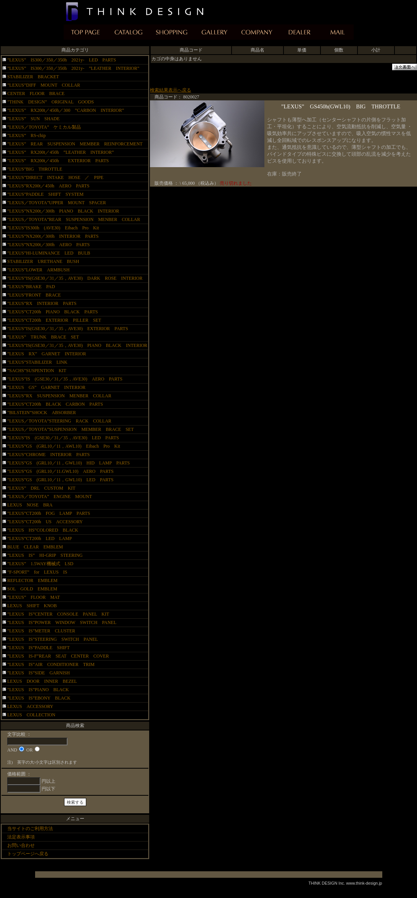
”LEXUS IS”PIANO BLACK (40, 689)
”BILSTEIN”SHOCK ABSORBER (41, 412)
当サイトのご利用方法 (30, 828)
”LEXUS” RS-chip (26, 135)
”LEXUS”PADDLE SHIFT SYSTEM (45, 194)
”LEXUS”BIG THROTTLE (34, 169)
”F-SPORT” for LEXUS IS (37, 572)
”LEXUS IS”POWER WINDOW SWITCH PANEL (61, 622)
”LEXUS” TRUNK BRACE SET (43, 337)
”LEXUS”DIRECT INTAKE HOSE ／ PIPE (55, 177)
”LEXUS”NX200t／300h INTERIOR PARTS (53, 236)
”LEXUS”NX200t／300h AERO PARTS (48, 244)
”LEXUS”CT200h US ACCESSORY (45, 521)
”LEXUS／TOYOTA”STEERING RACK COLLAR (59, 421)
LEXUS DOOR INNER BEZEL (42, 681)
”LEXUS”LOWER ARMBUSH (38, 269)
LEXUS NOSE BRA (30, 505)
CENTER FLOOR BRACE (35, 93)
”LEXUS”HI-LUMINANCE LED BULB (48, 253)
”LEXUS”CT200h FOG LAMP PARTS (48, 513)
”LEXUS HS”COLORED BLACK (42, 530)
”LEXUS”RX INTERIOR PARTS (42, 303)
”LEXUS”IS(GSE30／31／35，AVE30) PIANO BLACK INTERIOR (77, 345)
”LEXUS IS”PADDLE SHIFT (40, 647)
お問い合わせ (21, 845)
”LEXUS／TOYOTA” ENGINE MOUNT (49, 496)
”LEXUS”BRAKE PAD (31, 286)
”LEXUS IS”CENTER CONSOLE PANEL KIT (58, 614)
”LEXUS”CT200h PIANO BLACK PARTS (55, 311)
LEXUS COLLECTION (31, 714)
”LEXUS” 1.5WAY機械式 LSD (40, 563)
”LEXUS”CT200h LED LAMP (39, 538)
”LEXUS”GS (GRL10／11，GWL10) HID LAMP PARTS (70, 463)
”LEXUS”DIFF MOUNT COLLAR (43, 85)
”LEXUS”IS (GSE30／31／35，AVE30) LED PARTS (63, 437)
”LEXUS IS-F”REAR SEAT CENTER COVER (58, 656)
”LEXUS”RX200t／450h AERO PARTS (48, 186)
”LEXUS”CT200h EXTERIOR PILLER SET (56, 320)
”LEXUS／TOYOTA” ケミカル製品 (44, 127)
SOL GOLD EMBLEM (32, 589)
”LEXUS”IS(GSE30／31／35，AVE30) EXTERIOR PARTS (67, 328)
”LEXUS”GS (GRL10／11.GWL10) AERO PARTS (65, 471)
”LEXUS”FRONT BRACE (34, 295)
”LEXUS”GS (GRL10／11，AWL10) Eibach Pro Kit (63, 446)
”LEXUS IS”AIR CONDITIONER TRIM (51, 664)
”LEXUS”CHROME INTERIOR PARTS (48, 454)
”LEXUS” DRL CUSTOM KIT (41, 488)
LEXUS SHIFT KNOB (32, 605)
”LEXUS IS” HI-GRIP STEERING (45, 555)
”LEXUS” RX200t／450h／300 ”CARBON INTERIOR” (65, 110)
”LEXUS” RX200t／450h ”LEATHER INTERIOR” (60, 152)
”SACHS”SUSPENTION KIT (36, 370)
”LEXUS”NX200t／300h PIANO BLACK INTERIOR (63, 211)
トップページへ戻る (27, 853)
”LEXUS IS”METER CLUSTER (45, 631)
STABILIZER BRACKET (35, 76)
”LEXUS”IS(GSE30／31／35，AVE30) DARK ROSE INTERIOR (74, 278)
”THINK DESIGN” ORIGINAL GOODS (50, 102)
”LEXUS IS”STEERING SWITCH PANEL (57, 639)
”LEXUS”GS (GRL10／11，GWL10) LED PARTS (60, 479)
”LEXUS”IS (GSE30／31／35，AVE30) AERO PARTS (64, 379)
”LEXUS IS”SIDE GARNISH (43, 673)
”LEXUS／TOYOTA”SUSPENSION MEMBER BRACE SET (70, 429)
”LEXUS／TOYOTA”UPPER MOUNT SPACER (56, 202)
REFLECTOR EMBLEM (32, 580)
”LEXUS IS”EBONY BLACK (43, 698)
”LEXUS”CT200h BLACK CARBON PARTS (55, 404)
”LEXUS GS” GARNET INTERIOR (46, 387)
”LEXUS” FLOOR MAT (33, 597)
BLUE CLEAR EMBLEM (35, 547)
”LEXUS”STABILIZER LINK (37, 362)
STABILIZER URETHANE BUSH (43, 261)
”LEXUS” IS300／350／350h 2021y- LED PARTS (61, 60)
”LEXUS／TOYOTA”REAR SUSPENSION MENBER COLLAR (73, 219)
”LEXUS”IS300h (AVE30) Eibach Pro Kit (53, 228)
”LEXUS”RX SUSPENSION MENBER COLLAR (59, 395)
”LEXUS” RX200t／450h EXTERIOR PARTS (58, 160)
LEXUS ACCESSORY (30, 706)
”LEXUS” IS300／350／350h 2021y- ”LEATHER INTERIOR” (73, 68)
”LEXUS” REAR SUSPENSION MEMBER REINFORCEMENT (75, 144)
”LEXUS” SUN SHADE (33, 118)
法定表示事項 (21, 837)
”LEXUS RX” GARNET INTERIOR (46, 353)
